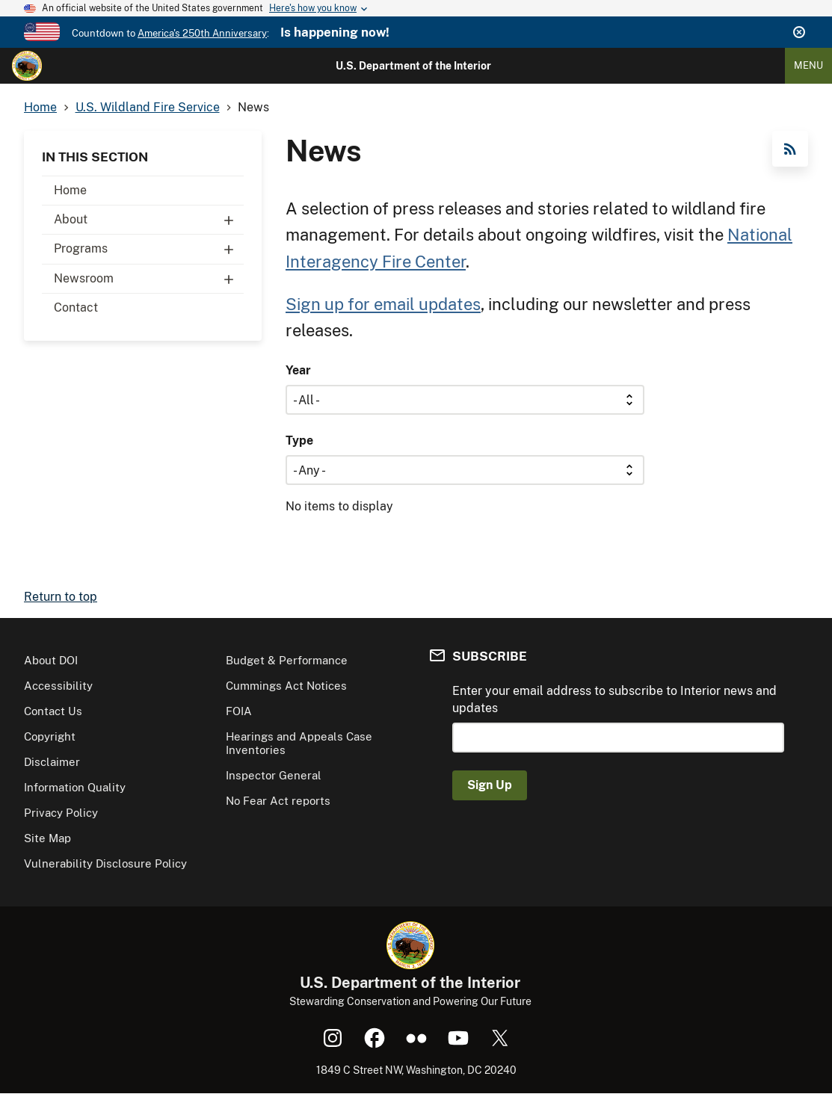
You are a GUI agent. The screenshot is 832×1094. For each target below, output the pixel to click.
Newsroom (149, 279)
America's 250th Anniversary (202, 33)
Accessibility (58, 685)
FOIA (239, 711)
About (149, 219)
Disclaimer (52, 761)
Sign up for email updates (383, 304)
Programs (149, 249)
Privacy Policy (61, 812)
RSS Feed (790, 149)
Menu (808, 65)
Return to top (60, 597)
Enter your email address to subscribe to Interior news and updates (614, 699)
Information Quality (75, 787)
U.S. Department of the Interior (413, 66)
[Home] (27, 66)
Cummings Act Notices (286, 685)
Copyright (50, 736)
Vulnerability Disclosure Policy (105, 863)
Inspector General (273, 775)
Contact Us (53, 711)
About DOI (51, 660)
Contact (76, 307)
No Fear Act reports (278, 800)
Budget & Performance (287, 660)
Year (298, 370)
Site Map (47, 838)
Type (299, 440)
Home (70, 190)
